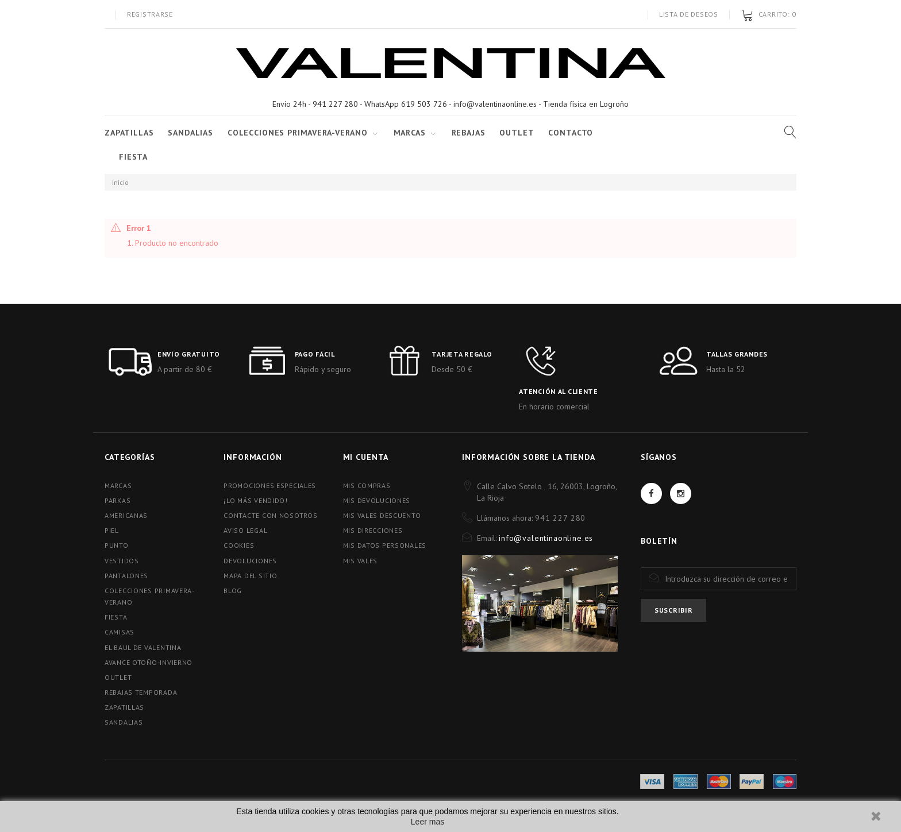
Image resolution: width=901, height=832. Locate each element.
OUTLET (118, 677)
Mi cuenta (366, 457)
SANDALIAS (190, 132)
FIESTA (133, 157)
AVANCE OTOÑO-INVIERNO (148, 662)
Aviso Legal (245, 530)
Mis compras (367, 485)
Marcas (410, 132)
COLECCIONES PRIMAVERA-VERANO (298, 132)
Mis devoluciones (377, 500)
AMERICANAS (126, 515)
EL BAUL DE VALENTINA (143, 647)
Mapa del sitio (250, 575)
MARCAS (118, 485)
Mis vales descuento (382, 515)
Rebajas (469, 132)
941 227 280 (560, 518)
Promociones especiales (270, 485)
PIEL (112, 530)
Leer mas (427, 821)
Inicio (120, 182)
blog (233, 590)
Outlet (516, 132)
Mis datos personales (384, 545)
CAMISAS (119, 632)
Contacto (570, 132)
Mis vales (360, 560)
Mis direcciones (373, 530)
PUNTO (117, 545)
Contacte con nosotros (270, 515)
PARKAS (117, 500)
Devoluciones (250, 560)
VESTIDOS (122, 560)
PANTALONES (126, 575)
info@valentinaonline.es (546, 538)
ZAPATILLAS (129, 132)
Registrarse (150, 14)
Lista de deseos (688, 14)
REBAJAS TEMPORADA (141, 692)
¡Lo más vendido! (256, 500)
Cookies (239, 545)
